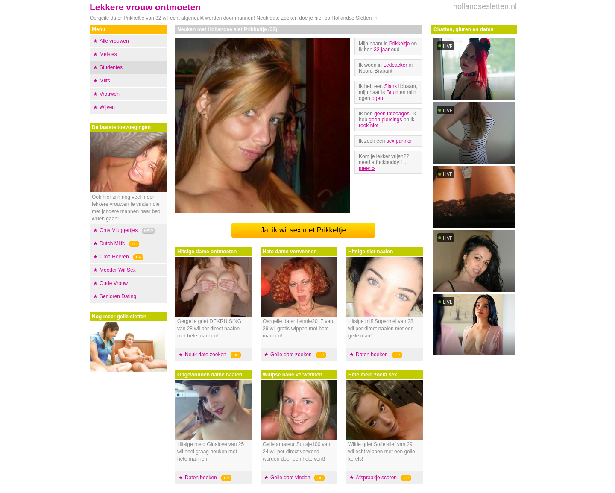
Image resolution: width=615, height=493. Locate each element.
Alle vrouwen (114, 41)
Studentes (111, 67)
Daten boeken (201, 478)
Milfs (105, 81)
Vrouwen (110, 94)
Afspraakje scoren (376, 478)
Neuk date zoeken (205, 355)
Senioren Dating (118, 296)
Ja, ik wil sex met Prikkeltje (303, 230)
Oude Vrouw (114, 283)
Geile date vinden (290, 478)
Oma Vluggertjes (119, 230)
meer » (367, 168)
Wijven (107, 107)
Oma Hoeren (114, 257)
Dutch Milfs (112, 243)
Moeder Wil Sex (118, 270)
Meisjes (108, 54)
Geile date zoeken (291, 355)
